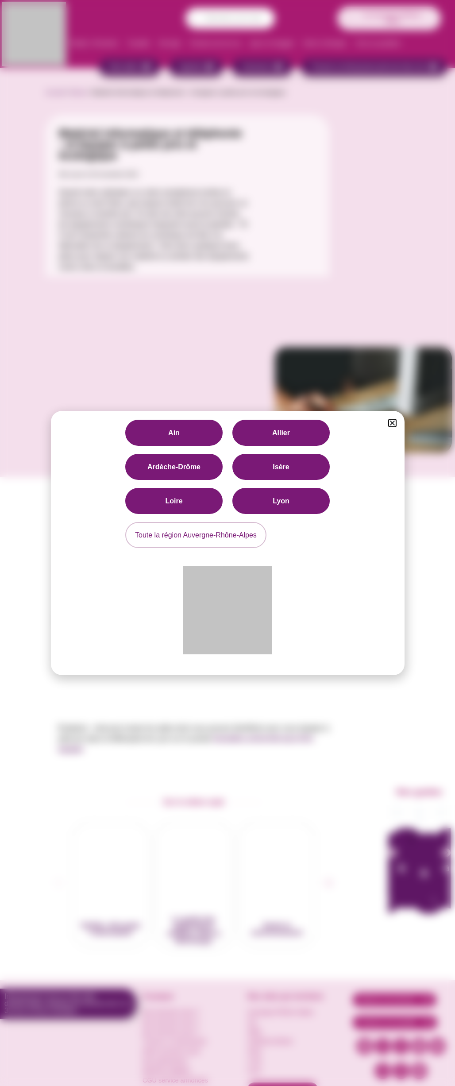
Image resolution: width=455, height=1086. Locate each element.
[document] (227, 543)
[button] (392, 423)
